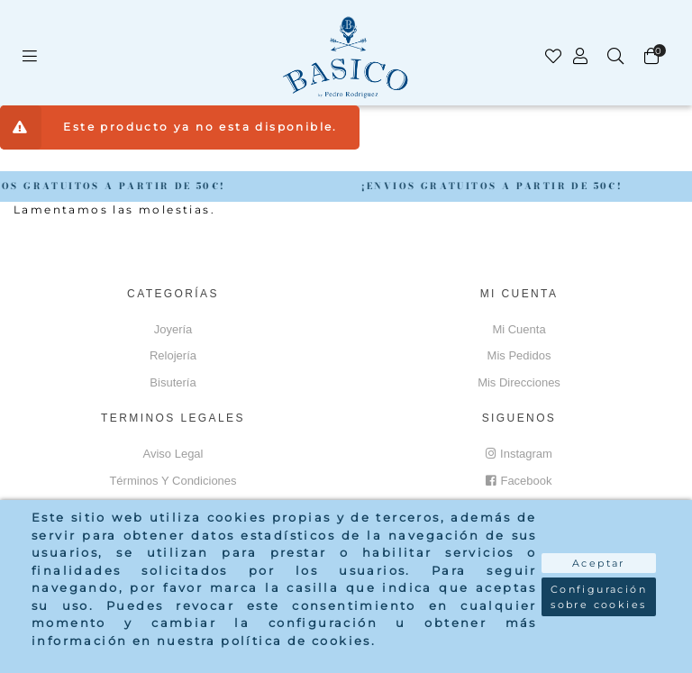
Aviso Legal (173, 453)
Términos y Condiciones (172, 480)
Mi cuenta (518, 329)
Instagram (519, 453)
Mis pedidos (519, 355)
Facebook (518, 480)
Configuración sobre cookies (599, 597)
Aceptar (598, 563)
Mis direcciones (519, 382)
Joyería (173, 329)
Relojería (173, 355)
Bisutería (173, 382)
